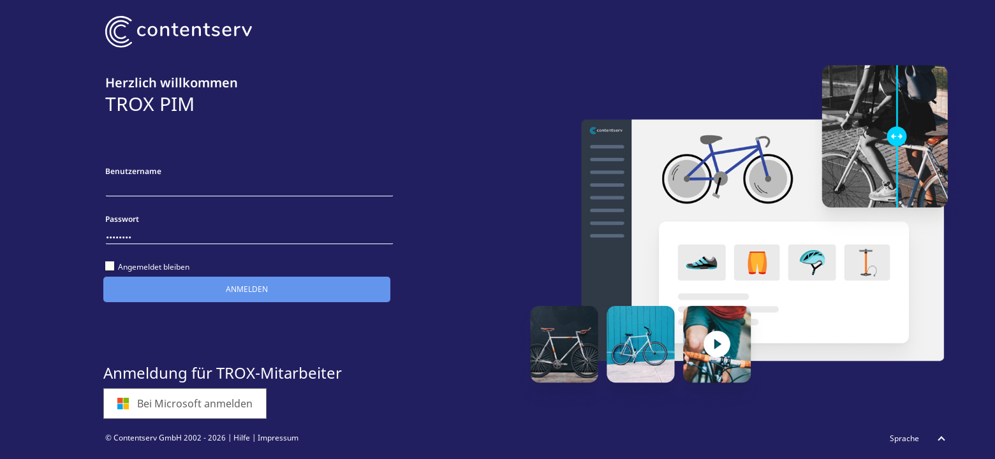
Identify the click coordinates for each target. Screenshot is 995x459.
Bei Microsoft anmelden (185, 404)
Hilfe (241, 437)
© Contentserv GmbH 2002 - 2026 (165, 437)
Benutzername (133, 171)
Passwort (122, 219)
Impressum (278, 437)
